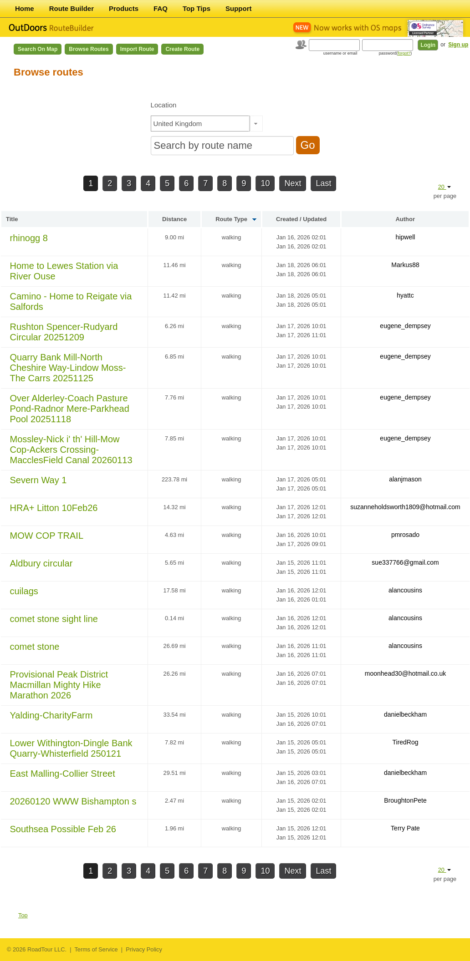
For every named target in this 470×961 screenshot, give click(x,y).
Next (292, 183)
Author (405, 219)
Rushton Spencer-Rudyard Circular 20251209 (64, 332)
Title (12, 219)
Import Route (137, 49)
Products (123, 8)
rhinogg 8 (29, 238)
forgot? (404, 53)
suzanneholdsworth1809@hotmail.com (405, 507)
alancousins (405, 590)
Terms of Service (96, 949)
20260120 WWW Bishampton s (73, 801)
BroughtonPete (405, 800)
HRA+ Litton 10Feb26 (54, 508)
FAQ (160, 8)
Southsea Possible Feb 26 (63, 829)
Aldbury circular (41, 563)
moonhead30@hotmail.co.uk (405, 673)
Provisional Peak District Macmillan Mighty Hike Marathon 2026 (59, 684)
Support (238, 8)
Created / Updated (301, 219)
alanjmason (405, 479)
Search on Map (37, 49)
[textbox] (200, 124)
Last (323, 183)
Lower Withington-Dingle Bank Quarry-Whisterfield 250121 (71, 748)
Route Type (231, 219)
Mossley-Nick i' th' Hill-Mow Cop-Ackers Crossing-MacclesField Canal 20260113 (71, 449)
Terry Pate (405, 828)
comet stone (35, 647)
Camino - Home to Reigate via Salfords (71, 301)
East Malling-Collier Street (62, 774)
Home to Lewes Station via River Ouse (64, 271)
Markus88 (405, 264)
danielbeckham (405, 714)
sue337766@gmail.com (405, 562)
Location (164, 105)
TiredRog (405, 742)
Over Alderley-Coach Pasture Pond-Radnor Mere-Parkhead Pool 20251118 (69, 408)
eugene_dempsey (405, 325)
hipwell (405, 237)
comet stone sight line (54, 619)
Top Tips (196, 8)
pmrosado (405, 534)
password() (395, 53)
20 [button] (444, 186)
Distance (174, 219)
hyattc (405, 295)
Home (24, 8)
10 (265, 183)
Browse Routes (88, 49)
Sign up (458, 44)
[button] (256, 124)
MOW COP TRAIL (47, 536)
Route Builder (71, 8)
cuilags (24, 591)
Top (23, 915)
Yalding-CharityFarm (51, 715)
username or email (340, 53)
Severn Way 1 (38, 480)
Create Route (182, 49)
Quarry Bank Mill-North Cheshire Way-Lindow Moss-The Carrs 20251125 (68, 367)
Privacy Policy (144, 949)
